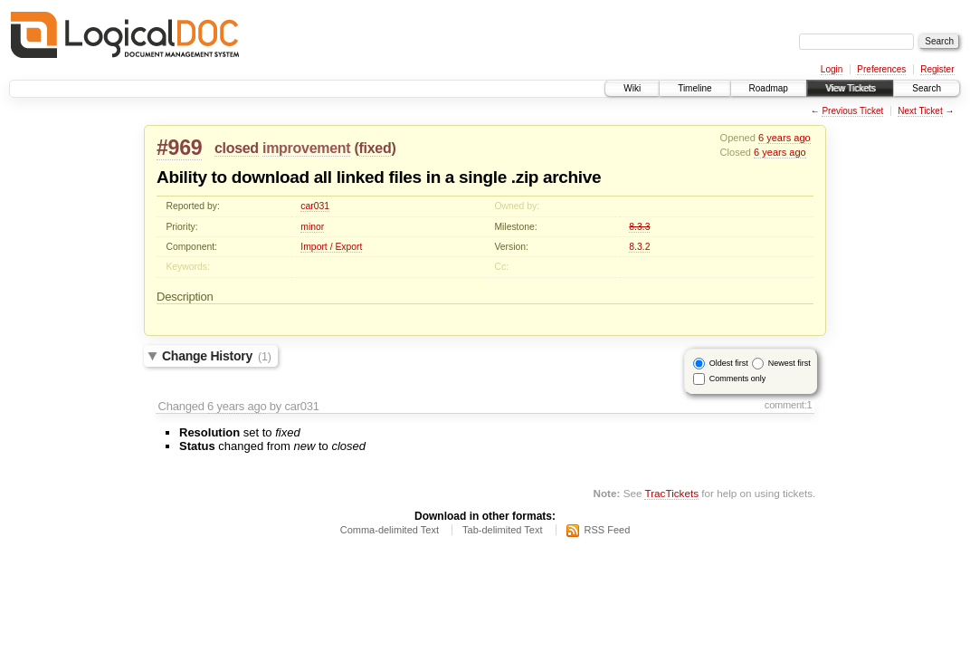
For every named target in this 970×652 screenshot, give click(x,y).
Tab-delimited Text (502, 529)
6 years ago (784, 137)
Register (937, 69)
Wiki (632, 88)
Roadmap (768, 88)
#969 (179, 147)
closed (236, 148)
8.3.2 (639, 247)
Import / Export (331, 247)
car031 (314, 206)
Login (831, 69)
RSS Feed (608, 529)
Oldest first (728, 363)
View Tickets (850, 88)
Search (926, 88)
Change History (216, 356)
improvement (306, 148)
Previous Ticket (852, 111)
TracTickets (671, 493)
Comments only (737, 378)
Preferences (881, 69)
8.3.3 (639, 227)
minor (312, 227)
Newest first (789, 363)
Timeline (694, 88)
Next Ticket (920, 111)
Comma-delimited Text (389, 529)
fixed (375, 148)
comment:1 (789, 404)
